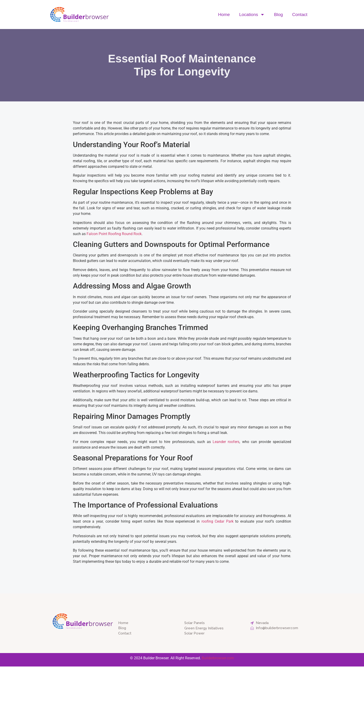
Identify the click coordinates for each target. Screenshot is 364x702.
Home (224, 14)
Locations (252, 14)
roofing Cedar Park (218, 521)
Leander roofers (226, 442)
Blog (278, 14)
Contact (299, 14)
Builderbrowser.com (218, 658)
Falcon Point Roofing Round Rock (114, 234)
